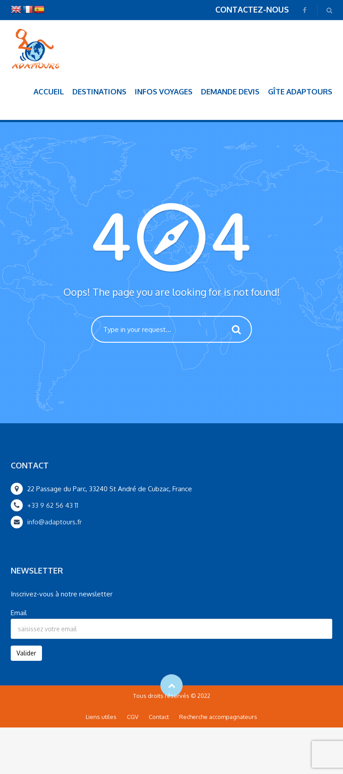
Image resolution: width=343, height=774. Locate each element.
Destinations (99, 91)
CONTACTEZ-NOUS (252, 9)
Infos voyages (163, 91)
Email (19, 612)
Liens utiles (101, 716)
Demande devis (230, 91)
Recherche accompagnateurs (218, 716)
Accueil (48, 91)
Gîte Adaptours (300, 91)
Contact (159, 716)
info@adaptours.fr (54, 522)
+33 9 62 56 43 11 (52, 505)
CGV (132, 716)
